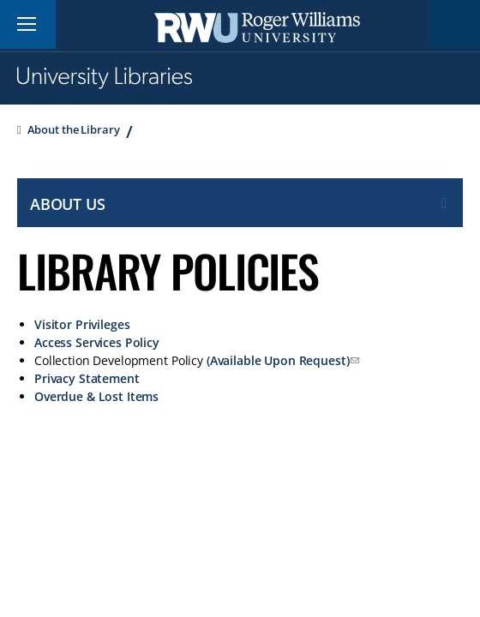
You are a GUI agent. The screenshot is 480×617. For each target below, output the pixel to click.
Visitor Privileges (81, 324)
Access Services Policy (96, 342)
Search (454, 24)
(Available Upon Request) (278, 360)
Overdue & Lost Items (96, 396)
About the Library (73, 129)
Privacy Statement (87, 378)
